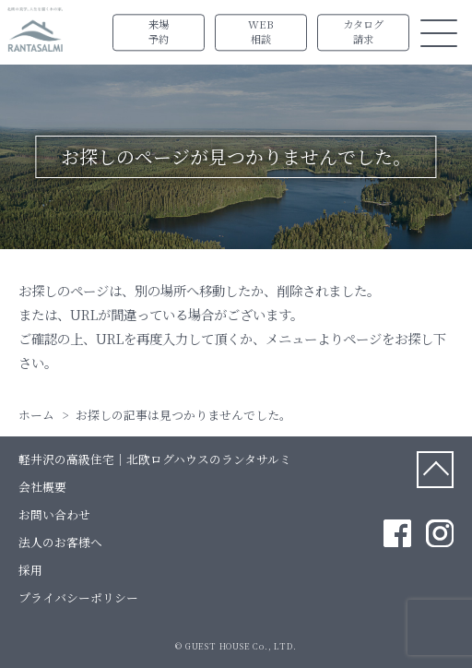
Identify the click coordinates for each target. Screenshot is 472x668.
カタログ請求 (363, 32)
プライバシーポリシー (78, 597)
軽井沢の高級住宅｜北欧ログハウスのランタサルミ (154, 459)
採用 (30, 570)
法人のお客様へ (60, 542)
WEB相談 (261, 32)
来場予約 (158, 32)
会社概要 (42, 486)
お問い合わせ (54, 514)
